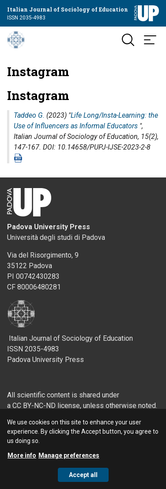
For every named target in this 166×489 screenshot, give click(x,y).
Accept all (83, 477)
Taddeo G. (29, 115)
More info (22, 458)
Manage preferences (68, 458)
